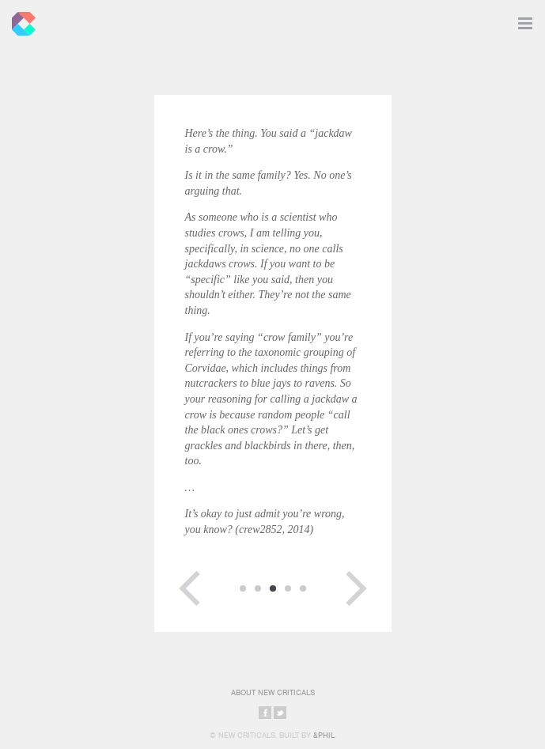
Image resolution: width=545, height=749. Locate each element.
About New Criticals (273, 692)
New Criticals (20, 20)
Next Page (356, 588)
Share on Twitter (280, 712)
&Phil (324, 735)
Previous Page (190, 588)
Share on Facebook (265, 712)
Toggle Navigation (525, 20)
